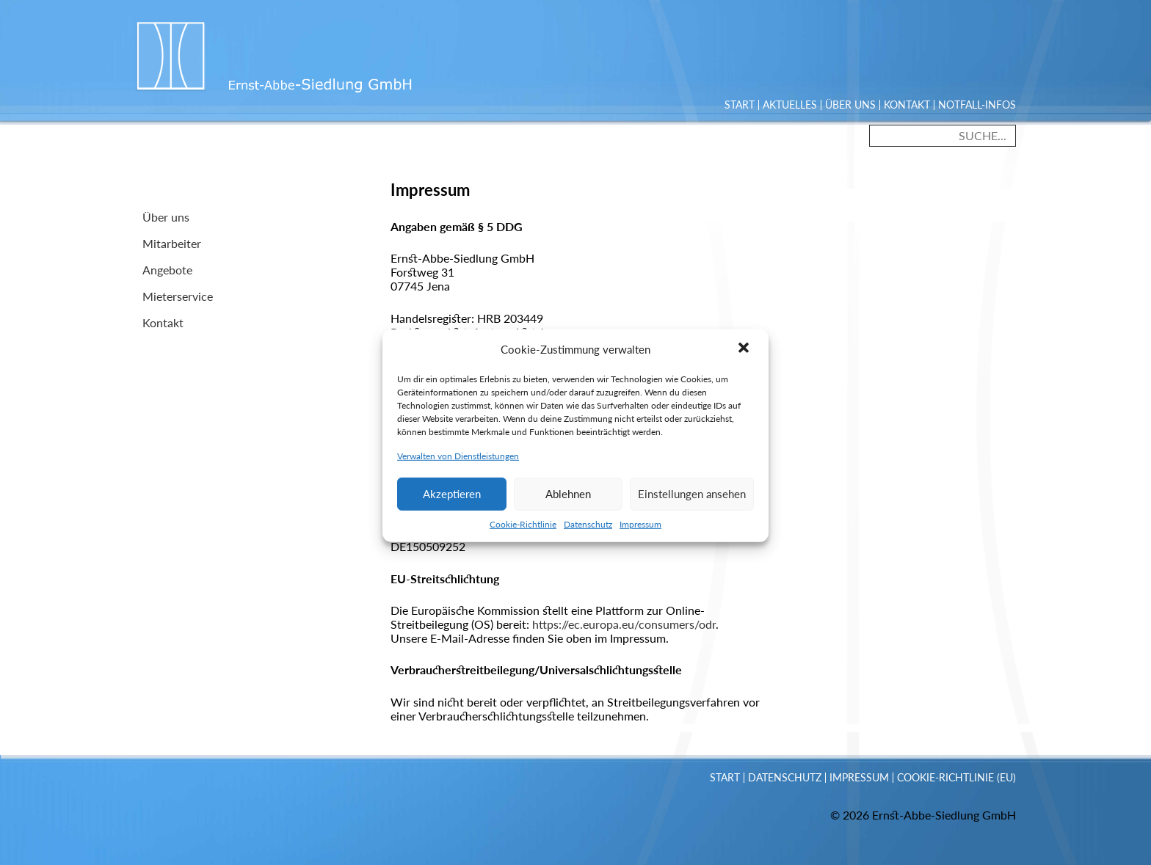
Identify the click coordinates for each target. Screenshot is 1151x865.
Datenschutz (588, 533)
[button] (745, 359)
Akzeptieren (452, 504)
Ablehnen (568, 504)
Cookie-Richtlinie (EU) (956, 778)
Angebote (167, 270)
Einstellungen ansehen (692, 504)
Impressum (640, 533)
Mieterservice (177, 296)
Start (740, 105)
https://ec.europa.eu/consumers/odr (624, 624)
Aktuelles (790, 105)
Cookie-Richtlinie (523, 533)
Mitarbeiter (171, 243)
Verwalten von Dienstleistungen (458, 465)
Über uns (850, 105)
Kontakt (907, 105)
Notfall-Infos (977, 105)
